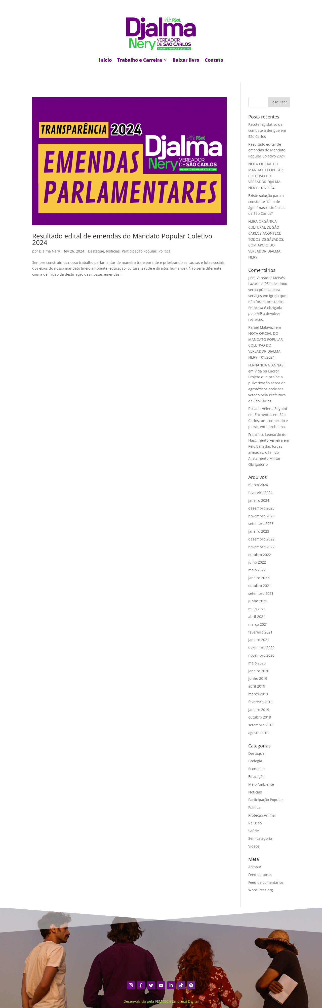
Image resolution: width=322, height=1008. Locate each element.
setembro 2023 (260, 523)
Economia (256, 768)
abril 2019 (256, 686)
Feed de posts (260, 874)
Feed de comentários (266, 882)
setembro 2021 (260, 593)
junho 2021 (257, 601)
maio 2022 (257, 570)
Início (105, 60)
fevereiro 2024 (260, 492)
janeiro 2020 (258, 670)
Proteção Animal (262, 815)
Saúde (253, 830)
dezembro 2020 (261, 647)
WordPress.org (260, 890)
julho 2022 (257, 562)
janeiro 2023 (258, 531)
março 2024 (258, 484)
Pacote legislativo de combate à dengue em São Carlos (267, 130)
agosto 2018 (258, 732)
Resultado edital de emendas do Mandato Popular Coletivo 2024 (122, 239)
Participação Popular (139, 251)
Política (164, 251)
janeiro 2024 (258, 500)
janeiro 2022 (258, 577)
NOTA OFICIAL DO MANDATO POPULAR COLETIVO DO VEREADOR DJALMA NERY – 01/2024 (265, 175)
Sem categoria (260, 838)
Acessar (254, 866)
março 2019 (258, 694)
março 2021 (258, 624)
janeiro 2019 (258, 709)
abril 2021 (256, 616)
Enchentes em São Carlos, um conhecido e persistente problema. (268, 420)
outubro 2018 (259, 717)
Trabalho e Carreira (139, 60)
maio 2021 (257, 608)
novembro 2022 (261, 546)
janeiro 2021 (258, 639)
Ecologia (255, 761)
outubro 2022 (259, 554)
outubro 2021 (259, 585)
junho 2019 (257, 678)
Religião (255, 823)
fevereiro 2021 (260, 632)
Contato (214, 60)
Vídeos (253, 846)
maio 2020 (257, 663)
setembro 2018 (260, 725)
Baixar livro (186, 60)
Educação (256, 776)
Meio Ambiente (261, 784)
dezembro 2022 (261, 539)
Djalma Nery (49, 251)
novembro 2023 (261, 516)
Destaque (96, 251)
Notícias (113, 251)
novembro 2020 (261, 655)
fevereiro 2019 (260, 701)
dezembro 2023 (261, 508)
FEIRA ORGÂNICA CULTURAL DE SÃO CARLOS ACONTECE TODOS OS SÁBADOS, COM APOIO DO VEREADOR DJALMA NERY (266, 239)
